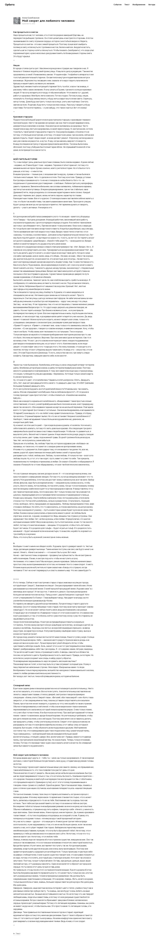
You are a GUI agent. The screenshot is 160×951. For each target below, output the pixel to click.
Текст (127, 5)
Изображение (139, 5)
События (117, 5)
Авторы (151, 5)
